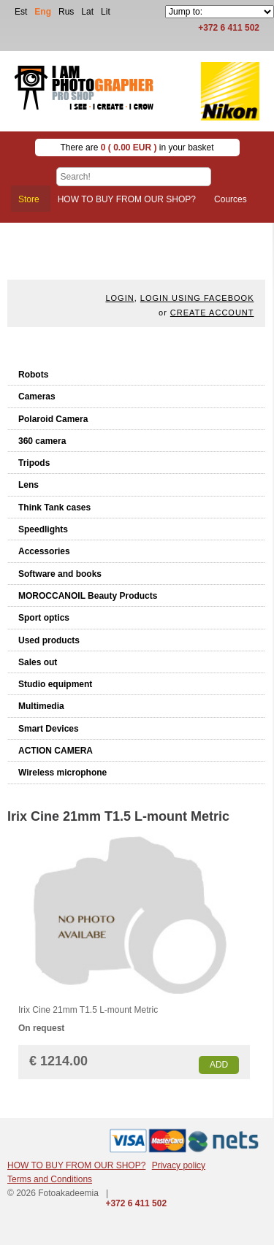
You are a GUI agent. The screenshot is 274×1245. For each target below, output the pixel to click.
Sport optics (43, 618)
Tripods (34, 463)
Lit (105, 12)
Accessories (44, 551)
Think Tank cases (54, 507)
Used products (49, 640)
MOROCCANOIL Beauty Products (87, 596)
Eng (42, 12)
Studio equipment (55, 684)
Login (119, 298)
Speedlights (43, 529)
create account (212, 312)
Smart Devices (48, 729)
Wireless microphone (62, 772)
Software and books (60, 574)
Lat (87, 12)
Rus (66, 12)
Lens (28, 485)
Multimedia (41, 706)
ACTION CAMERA (55, 751)
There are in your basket (136, 147)
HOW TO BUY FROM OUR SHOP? (76, 1165)
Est (21, 12)
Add (219, 1065)
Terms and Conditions (49, 1179)
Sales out (37, 662)
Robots (33, 374)
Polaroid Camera (53, 419)
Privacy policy (178, 1165)
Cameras (37, 396)
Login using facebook (197, 298)
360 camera (42, 441)
